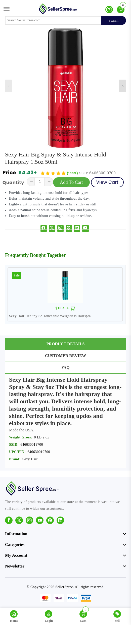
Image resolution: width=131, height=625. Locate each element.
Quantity (13, 182)
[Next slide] (122, 86)
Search (113, 20)
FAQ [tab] (65, 367)
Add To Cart (71, 182)
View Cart (107, 182)
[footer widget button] (65, 533)
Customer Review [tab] (65, 356)
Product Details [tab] (66, 344)
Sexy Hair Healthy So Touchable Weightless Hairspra (50, 316)
